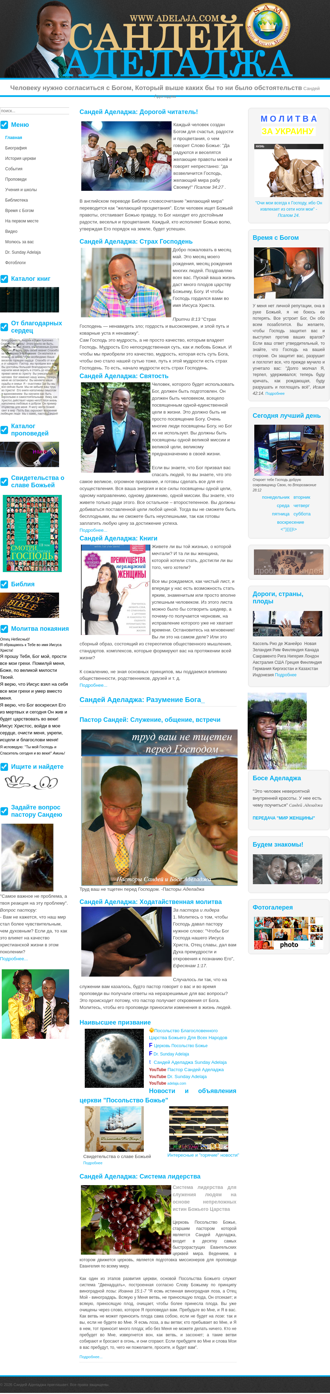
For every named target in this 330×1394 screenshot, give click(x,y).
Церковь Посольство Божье (182, 1045)
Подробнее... (93, 530)
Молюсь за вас (19, 241)
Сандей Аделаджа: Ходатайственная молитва (151, 901)
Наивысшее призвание (115, 1022)
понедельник (275, 497)
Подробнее (274, 393)
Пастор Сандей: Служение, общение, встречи (150, 719)
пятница (280, 513)
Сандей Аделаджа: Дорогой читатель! (139, 111)
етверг (303, 505)
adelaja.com (167, 1083)
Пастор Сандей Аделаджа (186, 1069)
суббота (302, 513)
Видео (11, 231)
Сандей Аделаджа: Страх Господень (136, 241)
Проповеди (16, 179)
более (176, 1303)
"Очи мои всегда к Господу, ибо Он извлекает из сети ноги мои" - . (288, 209)
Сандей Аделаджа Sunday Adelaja (188, 1062)
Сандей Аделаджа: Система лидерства (140, 1176)
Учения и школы (21, 189)
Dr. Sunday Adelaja (170, 1054)
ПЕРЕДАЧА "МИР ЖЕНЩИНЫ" (284, 818)
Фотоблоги (15, 262)
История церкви (20, 158)
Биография (16, 148)
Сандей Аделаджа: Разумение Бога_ (142, 699)
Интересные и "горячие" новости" (203, 1155)
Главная (13, 137)
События (14, 168)
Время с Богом (19, 210)
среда (283, 505)
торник (303, 497)
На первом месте (22, 221)
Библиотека (16, 200)
